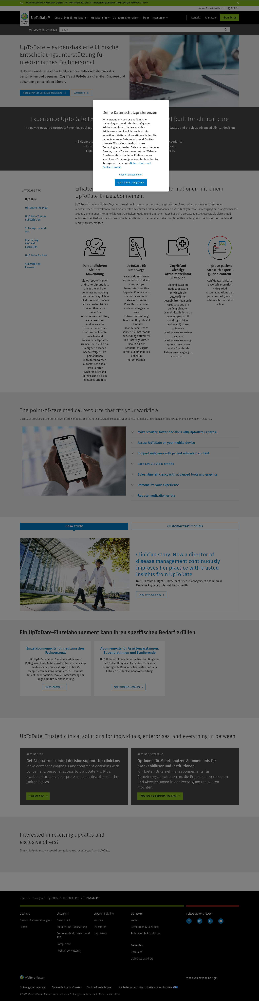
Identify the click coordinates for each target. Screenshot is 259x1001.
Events (23, 926)
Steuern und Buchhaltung (72, 926)
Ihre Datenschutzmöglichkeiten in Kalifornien (145, 987)
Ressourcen (160, 17)
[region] (131, 146)
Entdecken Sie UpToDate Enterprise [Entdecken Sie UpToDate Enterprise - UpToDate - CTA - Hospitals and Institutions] (158, 796)
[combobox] (141, 29)
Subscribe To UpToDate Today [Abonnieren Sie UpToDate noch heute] (45, 93)
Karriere (98, 920)
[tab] (74, 526)
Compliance (64, 944)
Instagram (199, 921)
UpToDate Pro (100, 17)
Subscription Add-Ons (36, 230)
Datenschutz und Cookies (67, 987)
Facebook (189, 921)
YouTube (220, 921)
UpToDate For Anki (36, 255)
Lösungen (37, 898)
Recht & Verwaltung (68, 950)
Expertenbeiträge (104, 913)
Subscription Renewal (32, 265)
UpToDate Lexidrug (142, 958)
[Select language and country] (233, 8)
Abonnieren (230, 17)
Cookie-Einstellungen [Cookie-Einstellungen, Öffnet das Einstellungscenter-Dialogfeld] (130, 174)
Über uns (25, 913)
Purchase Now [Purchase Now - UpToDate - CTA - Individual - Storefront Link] (36, 796)
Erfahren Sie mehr (139, 3)
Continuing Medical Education (31, 243)
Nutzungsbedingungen (33, 987)
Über (146, 17)
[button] (177, 432)
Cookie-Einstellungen (99, 987)
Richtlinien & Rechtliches (145, 933)
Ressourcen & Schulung (145, 926)
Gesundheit (63, 920)
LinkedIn (210, 921)
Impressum (100, 933)
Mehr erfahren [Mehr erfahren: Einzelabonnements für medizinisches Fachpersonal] (52, 687)
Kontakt (135, 920)
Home (23, 898)
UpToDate (31, 199)
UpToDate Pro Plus (36, 207)
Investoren (100, 926)
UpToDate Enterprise (126, 17)
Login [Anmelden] (81, 93)
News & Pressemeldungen (35, 920)
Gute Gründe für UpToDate (72, 17)
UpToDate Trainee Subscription (35, 218)
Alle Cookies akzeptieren (130, 182)
